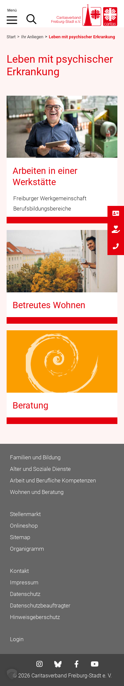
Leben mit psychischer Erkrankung (82, 36)
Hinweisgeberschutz (35, 617)
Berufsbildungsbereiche (42, 208)
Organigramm (27, 548)
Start (11, 36)
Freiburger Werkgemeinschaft (49, 198)
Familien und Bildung (35, 457)
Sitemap (20, 537)
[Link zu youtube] (93, 665)
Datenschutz (25, 594)
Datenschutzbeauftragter (40, 605)
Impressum (24, 582)
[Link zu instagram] (37, 665)
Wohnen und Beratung (36, 492)
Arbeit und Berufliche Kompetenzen (53, 480)
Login (16, 639)
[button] (12, 674)
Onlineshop (24, 525)
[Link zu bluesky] (58, 664)
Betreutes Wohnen (49, 305)
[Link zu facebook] (74, 665)
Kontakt (19, 571)
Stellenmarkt (25, 514)
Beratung (30, 405)
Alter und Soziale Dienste (40, 469)
